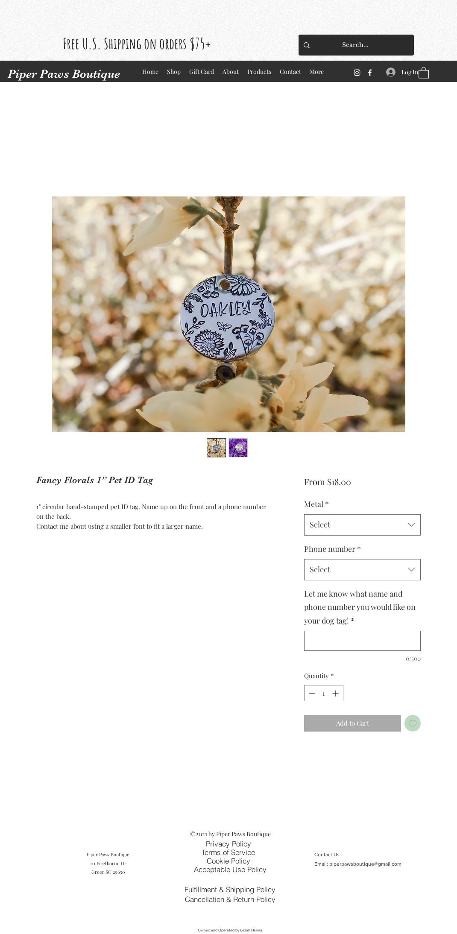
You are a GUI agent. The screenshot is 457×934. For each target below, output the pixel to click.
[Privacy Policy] (228, 843)
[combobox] (362, 525)
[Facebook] (370, 72)
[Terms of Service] (228, 852)
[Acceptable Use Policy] (230, 869)
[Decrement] (311, 693)
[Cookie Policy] (228, 860)
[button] (424, 72)
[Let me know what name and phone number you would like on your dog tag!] (362, 641)
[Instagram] (357, 72)
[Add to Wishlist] (412, 723)
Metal (316, 504)
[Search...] (355, 45)
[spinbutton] (323, 693)
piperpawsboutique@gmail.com (365, 864)
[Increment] (336, 693)
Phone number (332, 549)
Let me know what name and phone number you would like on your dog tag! (360, 607)
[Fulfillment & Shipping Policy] (230, 889)
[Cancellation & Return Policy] (230, 899)
